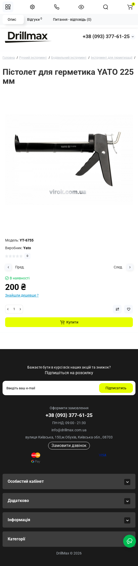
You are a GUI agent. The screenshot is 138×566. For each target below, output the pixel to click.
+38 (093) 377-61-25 (106, 36)
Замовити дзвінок (69, 445)
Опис (12, 19)
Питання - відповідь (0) (72, 19)
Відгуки (34, 19)
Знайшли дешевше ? (22, 295)
